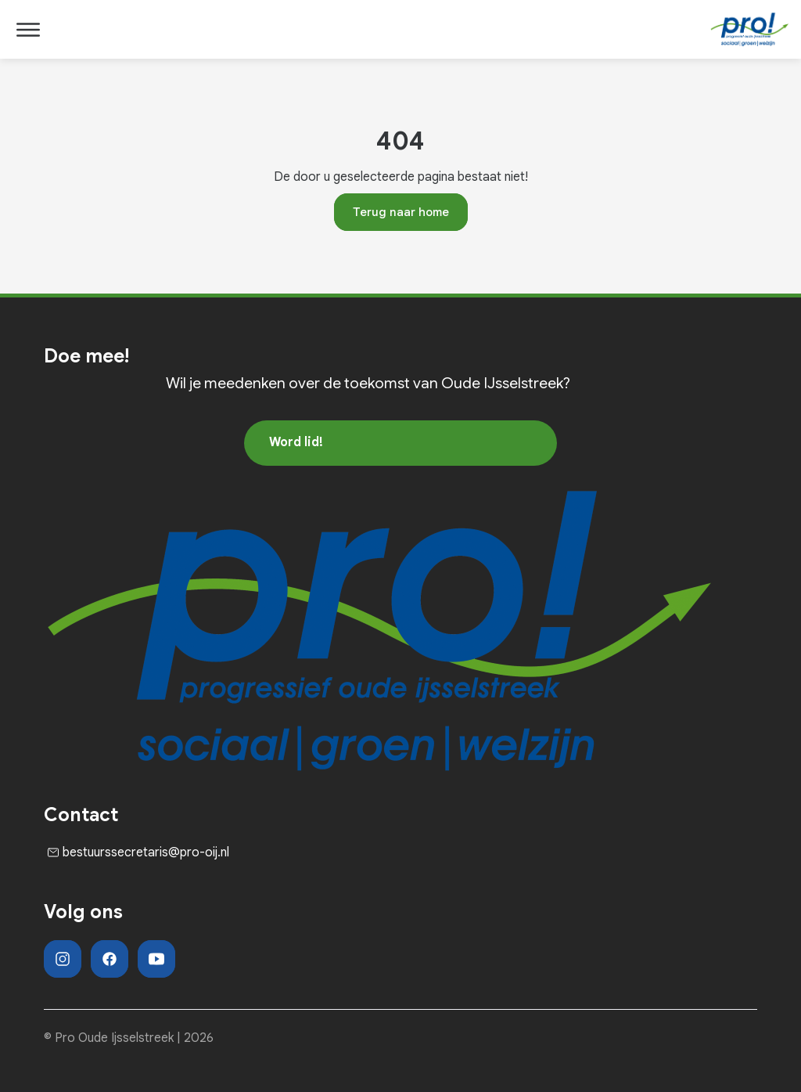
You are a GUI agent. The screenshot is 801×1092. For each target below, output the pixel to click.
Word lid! (296, 442)
